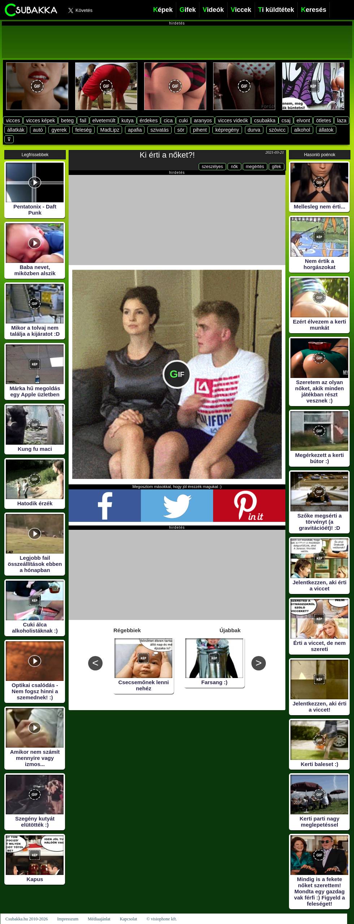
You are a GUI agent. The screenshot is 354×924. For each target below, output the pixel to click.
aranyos (203, 120)
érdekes (149, 120)
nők (234, 166)
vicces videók (233, 120)
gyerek (58, 130)
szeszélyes (212, 166)
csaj (285, 120)
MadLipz (109, 130)
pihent (200, 130)
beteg (67, 120)
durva (254, 130)
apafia (135, 130)
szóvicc (277, 130)
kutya (127, 120)
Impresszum (67, 918)
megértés (255, 166)
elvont (303, 120)
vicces (13, 120)
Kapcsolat (128, 918)
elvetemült (104, 120)
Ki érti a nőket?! (167, 154)
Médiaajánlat (99, 918)
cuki (183, 120)
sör (180, 130)
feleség (83, 130)
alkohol (302, 130)
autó (38, 130)
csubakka (264, 120)
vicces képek (40, 120)
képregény (227, 130)
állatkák (15, 130)
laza (341, 120)
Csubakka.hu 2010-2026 (26, 918)
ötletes (323, 120)
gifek (276, 166)
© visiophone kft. (162, 918)
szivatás (159, 130)
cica (168, 120)
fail (83, 120)
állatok (326, 130)
